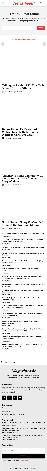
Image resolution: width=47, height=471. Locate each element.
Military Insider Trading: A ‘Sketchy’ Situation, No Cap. (23, 284)
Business (5, 425)
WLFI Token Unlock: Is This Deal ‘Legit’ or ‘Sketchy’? (23, 233)
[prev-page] (3, 44)
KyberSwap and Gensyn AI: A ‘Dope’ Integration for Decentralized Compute (22, 345)
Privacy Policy (24, 460)
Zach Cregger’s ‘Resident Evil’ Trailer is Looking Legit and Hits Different (23, 262)
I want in (23, 456)
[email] (23, 450)
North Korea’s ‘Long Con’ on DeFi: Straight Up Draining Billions (23, 223)
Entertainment (7, 432)
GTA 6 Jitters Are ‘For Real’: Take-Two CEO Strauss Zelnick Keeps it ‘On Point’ (22, 306)
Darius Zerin (8, 91)
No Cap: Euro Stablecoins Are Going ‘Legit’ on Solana (23, 247)
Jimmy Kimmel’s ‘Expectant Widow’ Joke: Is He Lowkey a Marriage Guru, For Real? (20, 131)
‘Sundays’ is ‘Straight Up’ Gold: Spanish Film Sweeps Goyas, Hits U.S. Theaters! (23, 240)
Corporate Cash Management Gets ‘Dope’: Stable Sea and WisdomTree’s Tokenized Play (23, 330)
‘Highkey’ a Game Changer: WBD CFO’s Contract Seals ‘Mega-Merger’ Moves (22, 178)
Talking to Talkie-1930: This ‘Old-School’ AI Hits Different (23, 87)
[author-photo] (3, 92)
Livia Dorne (8, 138)
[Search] (41, 28)
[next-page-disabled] (44, 44)
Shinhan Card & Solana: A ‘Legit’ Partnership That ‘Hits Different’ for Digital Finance (21, 277)
